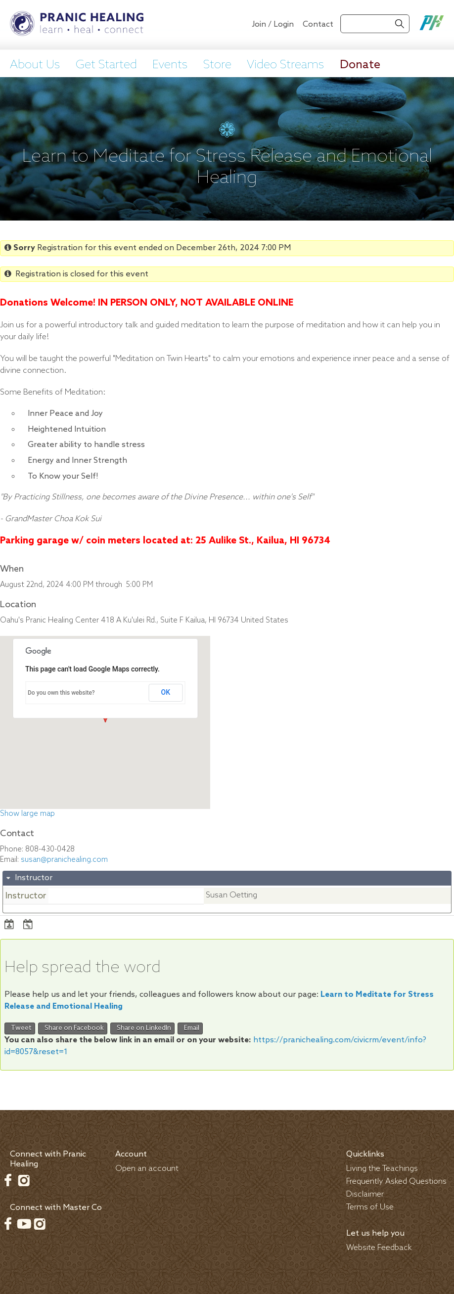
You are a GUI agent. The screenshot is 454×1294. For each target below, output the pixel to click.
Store (217, 65)
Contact (318, 24)
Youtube (24, 1224)
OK (166, 692)
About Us (35, 65)
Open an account (147, 1168)
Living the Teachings (382, 1168)
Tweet (20, 1028)
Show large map (27, 813)
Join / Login (273, 24)
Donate (360, 65)
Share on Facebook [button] (73, 1028)
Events (169, 65)
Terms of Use (370, 1207)
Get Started (106, 65)
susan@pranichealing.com (64, 859)
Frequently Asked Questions (396, 1181)
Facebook (8, 1180)
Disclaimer (365, 1194)
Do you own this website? (61, 692)
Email (190, 1028)
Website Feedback (379, 1247)
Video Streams (285, 65)
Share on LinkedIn (142, 1028)
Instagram (24, 1180)
